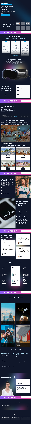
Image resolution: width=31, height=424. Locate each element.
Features (15, 403)
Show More (15, 116)
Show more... (15, 55)
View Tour (8, 157)
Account (20, 403)
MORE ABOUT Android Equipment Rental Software (5, 16)
